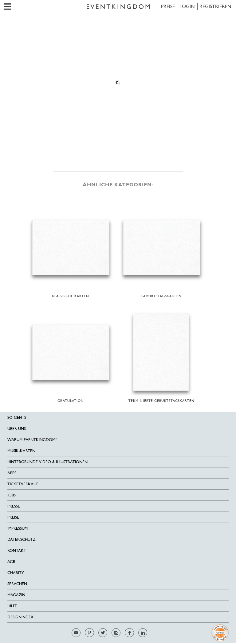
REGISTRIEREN (215, 6)
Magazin (16, 594)
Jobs (11, 495)
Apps (11, 473)
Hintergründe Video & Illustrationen (47, 461)
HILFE (12, 606)
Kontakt (16, 550)
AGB (11, 561)
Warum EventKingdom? (32, 439)
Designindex (20, 617)
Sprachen (17, 583)
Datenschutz (21, 539)
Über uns (16, 428)
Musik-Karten (21, 450)
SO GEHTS (16, 417)
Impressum (17, 528)
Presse (13, 506)
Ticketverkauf (22, 484)
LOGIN (187, 6)
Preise (168, 6)
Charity (15, 572)
